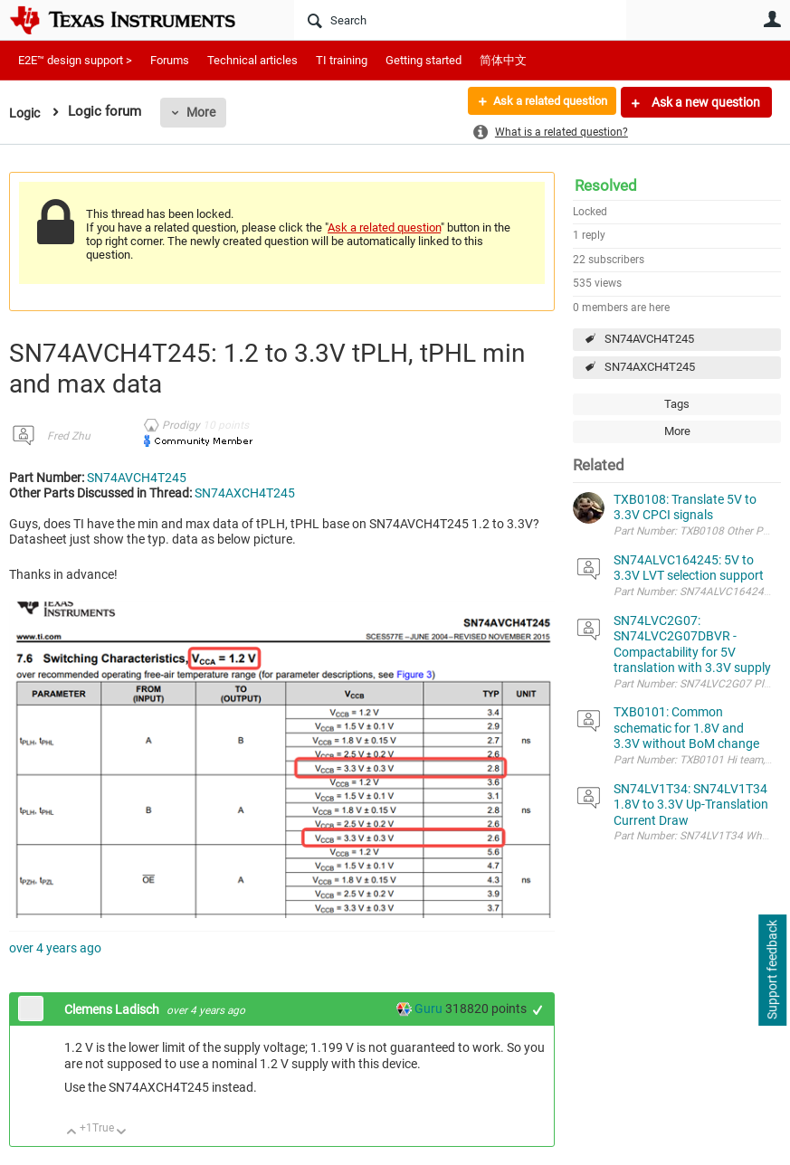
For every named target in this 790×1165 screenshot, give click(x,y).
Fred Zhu (68, 436)
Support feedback (772, 970)
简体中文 (503, 60)
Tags (677, 404)
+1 (538, 1010)
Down (121, 1133)
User (772, 19)
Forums (169, 60)
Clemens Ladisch (113, 1009)
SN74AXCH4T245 (649, 367)
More (203, 112)
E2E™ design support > (75, 60)
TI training (341, 60)
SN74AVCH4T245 (649, 339)
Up (72, 1133)
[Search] (460, 20)
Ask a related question (542, 102)
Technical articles (252, 60)
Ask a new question (704, 102)
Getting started (423, 60)
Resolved (606, 185)
